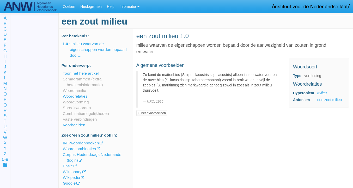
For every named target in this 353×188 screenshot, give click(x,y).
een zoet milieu (329, 100)
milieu (322, 93)
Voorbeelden (74, 125)
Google (69, 183)
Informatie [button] (129, 6)
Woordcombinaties (79, 148)
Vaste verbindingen (80, 119)
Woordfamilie (74, 90)
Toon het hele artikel (81, 73)
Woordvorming (76, 102)
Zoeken (69, 6)
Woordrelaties (75, 96)
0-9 (5, 159)
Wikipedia (71, 177)
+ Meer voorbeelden (152, 113)
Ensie (68, 166)
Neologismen (91, 6)
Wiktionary (72, 171)
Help (110, 6)
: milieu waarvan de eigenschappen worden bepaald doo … (98, 49)
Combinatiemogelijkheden (86, 113)
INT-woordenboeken (81, 143)
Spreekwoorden (77, 107)
